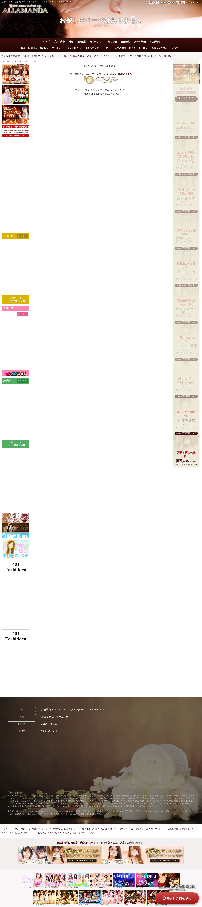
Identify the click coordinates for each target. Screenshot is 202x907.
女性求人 (143, 48)
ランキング (96, 41)
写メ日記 (32, 48)
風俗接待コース (186, 829)
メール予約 (140, 41)
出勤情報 (125, 41)
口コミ (132, 48)
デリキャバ (57, 48)
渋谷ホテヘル (15, 442)
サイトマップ (88, 833)
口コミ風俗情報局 (16, 301)
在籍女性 (81, 41)
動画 (23, 48)
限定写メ (44, 48)
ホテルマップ (92, 48)
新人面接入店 (74, 48)
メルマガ (175, 48)
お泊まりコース (22, 833)
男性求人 (67, 833)
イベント (107, 48)
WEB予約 (154, 41)
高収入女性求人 (159, 48)
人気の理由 (120, 48)
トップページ (7, 829)
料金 (71, 41)
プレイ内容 (59, 41)
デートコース (7, 833)
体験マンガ (111, 41)
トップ (45, 41)
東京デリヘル (15, 298)
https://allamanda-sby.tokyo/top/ (101, 93)
